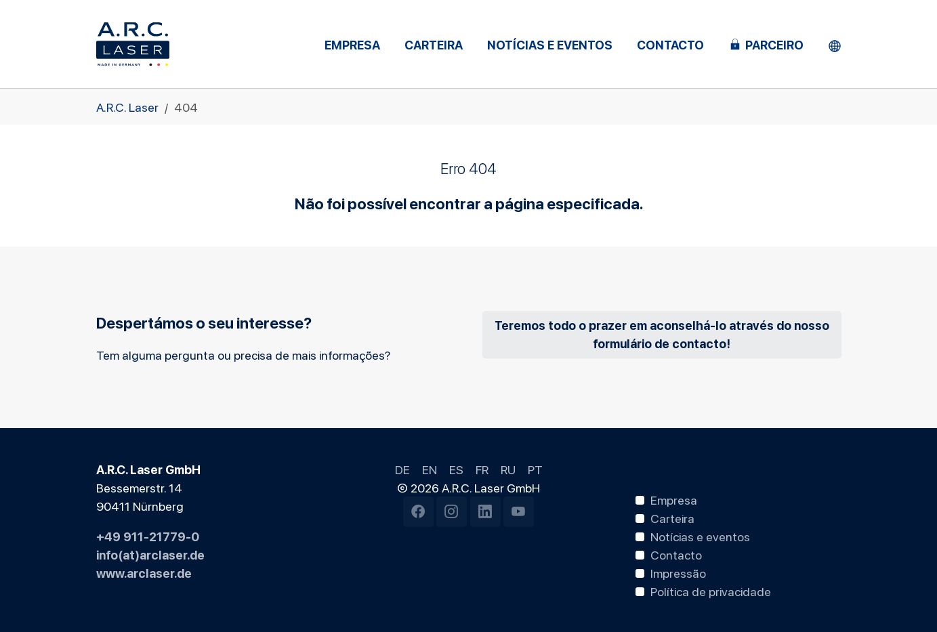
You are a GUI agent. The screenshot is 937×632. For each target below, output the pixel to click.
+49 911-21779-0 (147, 536)
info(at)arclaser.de (150, 554)
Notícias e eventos (700, 536)
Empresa (673, 499)
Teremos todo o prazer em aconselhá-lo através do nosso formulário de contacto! (662, 334)
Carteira (672, 517)
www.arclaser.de (144, 572)
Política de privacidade (710, 590)
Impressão (678, 572)
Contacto (676, 554)
